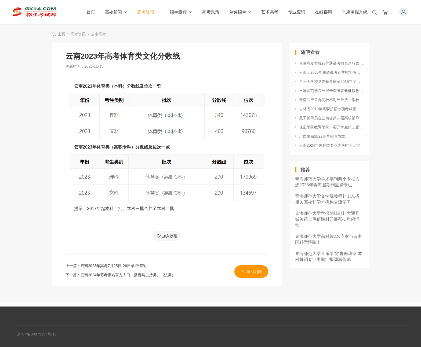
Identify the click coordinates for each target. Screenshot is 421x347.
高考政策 (210, 12)
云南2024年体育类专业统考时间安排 (329, 145)
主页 (61, 34)
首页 (90, 12)
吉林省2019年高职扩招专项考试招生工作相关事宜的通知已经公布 (331, 109)
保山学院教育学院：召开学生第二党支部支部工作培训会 (331, 127)
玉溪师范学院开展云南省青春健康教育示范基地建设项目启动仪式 (331, 90)
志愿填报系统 (355, 12)
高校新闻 (116, 12)
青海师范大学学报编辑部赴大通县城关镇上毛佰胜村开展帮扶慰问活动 (327, 219)
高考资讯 (148, 12)
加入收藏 (167, 236)
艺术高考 (269, 12)
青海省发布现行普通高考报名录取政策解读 (331, 63)
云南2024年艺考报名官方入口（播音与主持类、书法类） (128, 275)
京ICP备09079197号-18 (37, 334)
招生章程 (181, 12)
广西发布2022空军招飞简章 (322, 136)
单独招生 (240, 12)
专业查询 (296, 12)
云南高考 (98, 34)
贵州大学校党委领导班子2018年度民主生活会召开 (331, 81)
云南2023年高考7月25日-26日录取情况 (113, 266)
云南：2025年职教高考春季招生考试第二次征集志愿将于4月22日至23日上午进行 (331, 72)
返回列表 (251, 271)
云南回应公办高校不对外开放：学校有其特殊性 (331, 100)
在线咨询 (323, 12)
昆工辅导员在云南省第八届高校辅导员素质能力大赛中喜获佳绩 (331, 118)
